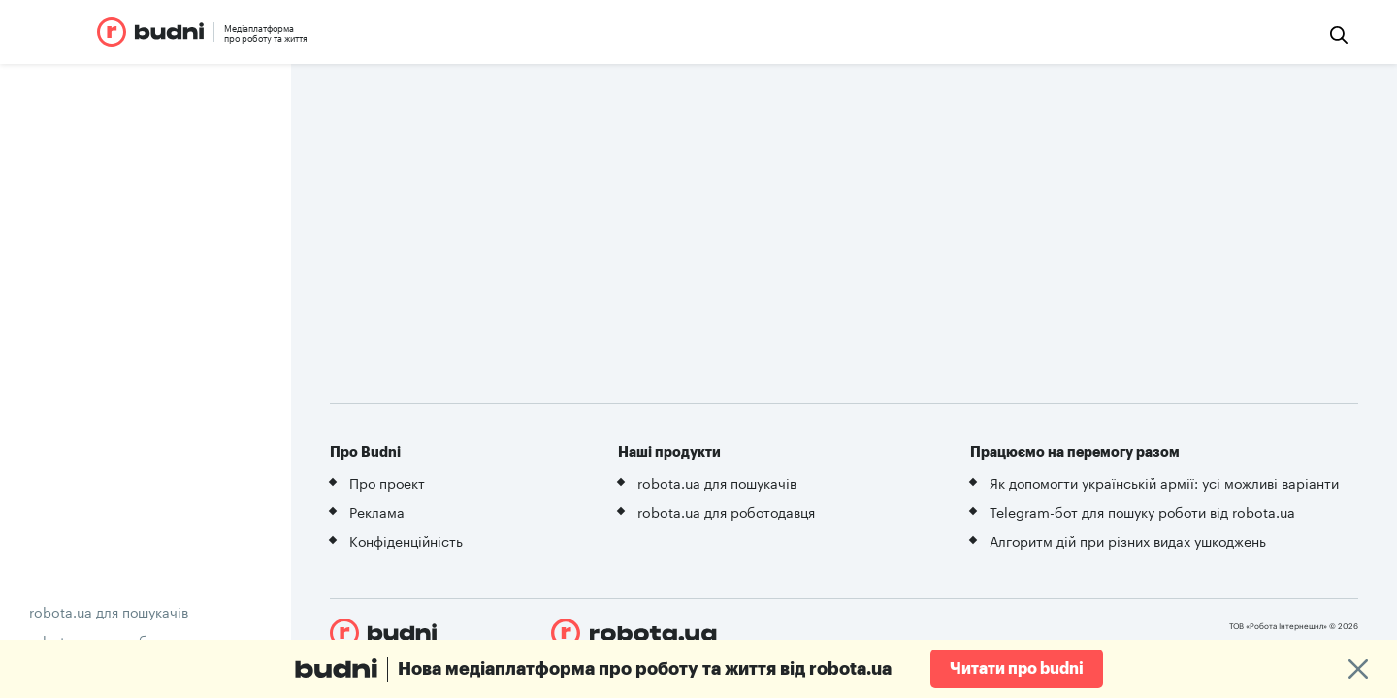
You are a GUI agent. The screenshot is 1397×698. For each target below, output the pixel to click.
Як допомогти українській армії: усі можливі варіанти (1164, 481)
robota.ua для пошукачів (108, 610)
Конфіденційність (406, 540)
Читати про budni (1017, 669)
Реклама (377, 511)
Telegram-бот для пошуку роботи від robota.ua (1142, 511)
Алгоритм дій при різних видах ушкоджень (1128, 540)
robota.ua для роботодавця (726, 511)
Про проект (387, 481)
